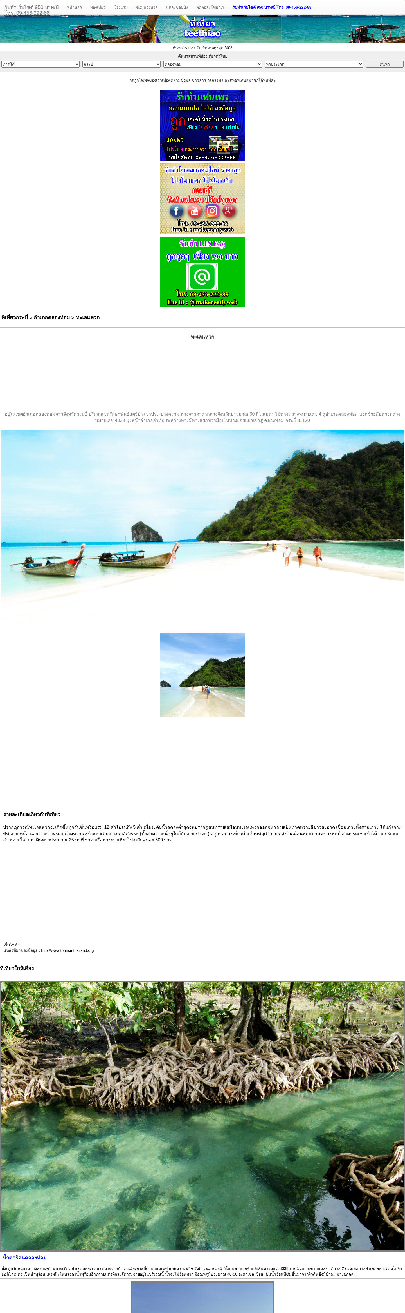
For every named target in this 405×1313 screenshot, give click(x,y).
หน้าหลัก (74, 7)
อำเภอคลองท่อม (52, 318)
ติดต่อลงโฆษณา (210, 7)
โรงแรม (121, 7)
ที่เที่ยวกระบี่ (14, 318)
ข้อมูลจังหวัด (147, 7)
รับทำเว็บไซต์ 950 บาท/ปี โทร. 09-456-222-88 (272, 7)
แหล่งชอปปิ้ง (177, 7)
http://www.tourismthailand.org (67, 950)
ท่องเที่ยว (97, 7)
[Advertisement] (202, 376)
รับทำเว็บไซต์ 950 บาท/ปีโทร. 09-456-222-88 (31, 9)
